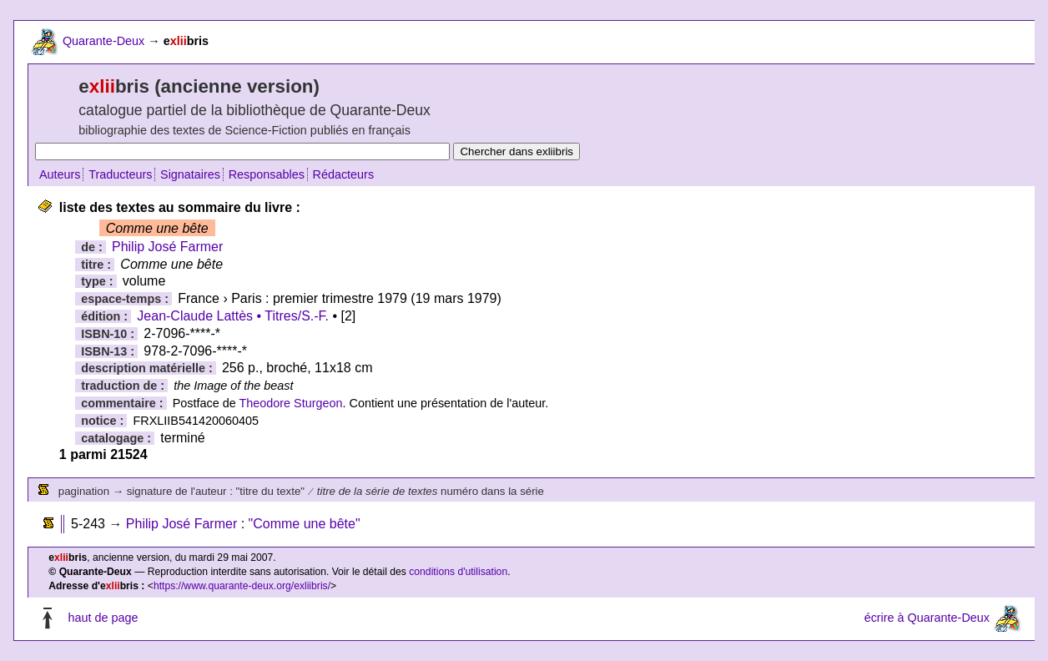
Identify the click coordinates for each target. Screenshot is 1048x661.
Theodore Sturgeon (291, 403)
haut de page (103, 617)
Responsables (267, 174)
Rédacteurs (344, 174)
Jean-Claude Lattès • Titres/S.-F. (233, 316)
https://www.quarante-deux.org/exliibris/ (242, 586)
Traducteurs (120, 174)
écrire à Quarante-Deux (927, 617)
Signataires (190, 174)
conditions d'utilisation (458, 572)
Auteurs (60, 174)
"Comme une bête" (304, 524)
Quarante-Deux (103, 41)
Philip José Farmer (167, 247)
